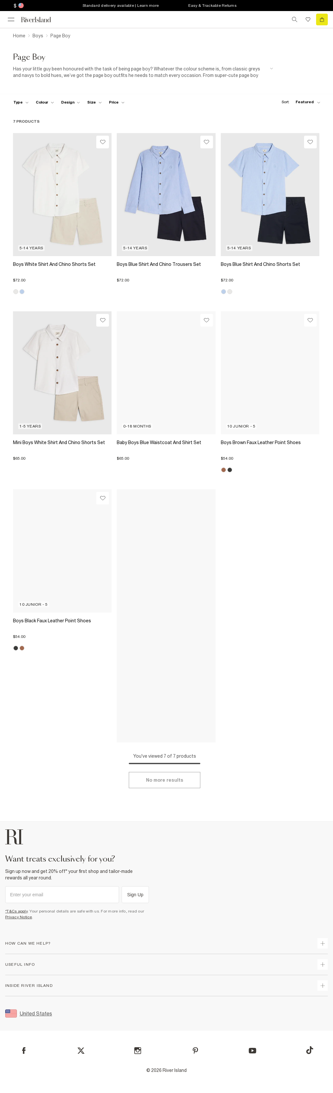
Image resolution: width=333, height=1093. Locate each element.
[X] (81, 1050)
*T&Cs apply (16, 911)
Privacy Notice (18, 917)
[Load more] (164, 780)
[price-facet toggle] (116, 102)
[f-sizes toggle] (94, 102)
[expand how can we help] (322, 943)
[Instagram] (137, 1050)
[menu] (11, 19)
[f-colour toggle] (45, 102)
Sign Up (135, 894)
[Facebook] (24, 1050)
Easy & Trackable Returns (212, 5)
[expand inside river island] (322, 985)
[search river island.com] (294, 19)
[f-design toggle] (70, 102)
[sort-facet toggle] (299, 102)
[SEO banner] (143, 72)
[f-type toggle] (21, 102)
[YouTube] (252, 1050)
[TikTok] (309, 1050)
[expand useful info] (322, 964)
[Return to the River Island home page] (40, 19)
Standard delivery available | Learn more (121, 5)
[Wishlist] (102, 142)
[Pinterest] (195, 1050)
